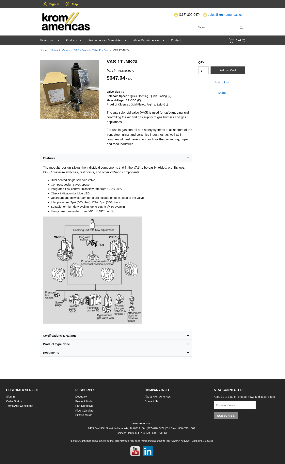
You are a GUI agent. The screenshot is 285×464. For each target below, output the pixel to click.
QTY (201, 62)
